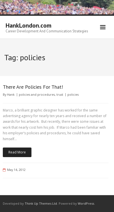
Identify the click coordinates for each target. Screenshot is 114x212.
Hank (11, 94)
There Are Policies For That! (33, 87)
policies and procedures (37, 94)
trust (59, 94)
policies (73, 94)
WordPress (86, 203)
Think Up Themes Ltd (41, 203)
